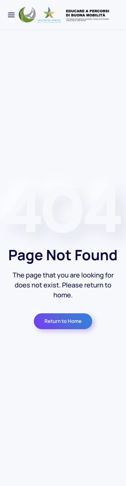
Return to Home (63, 321)
